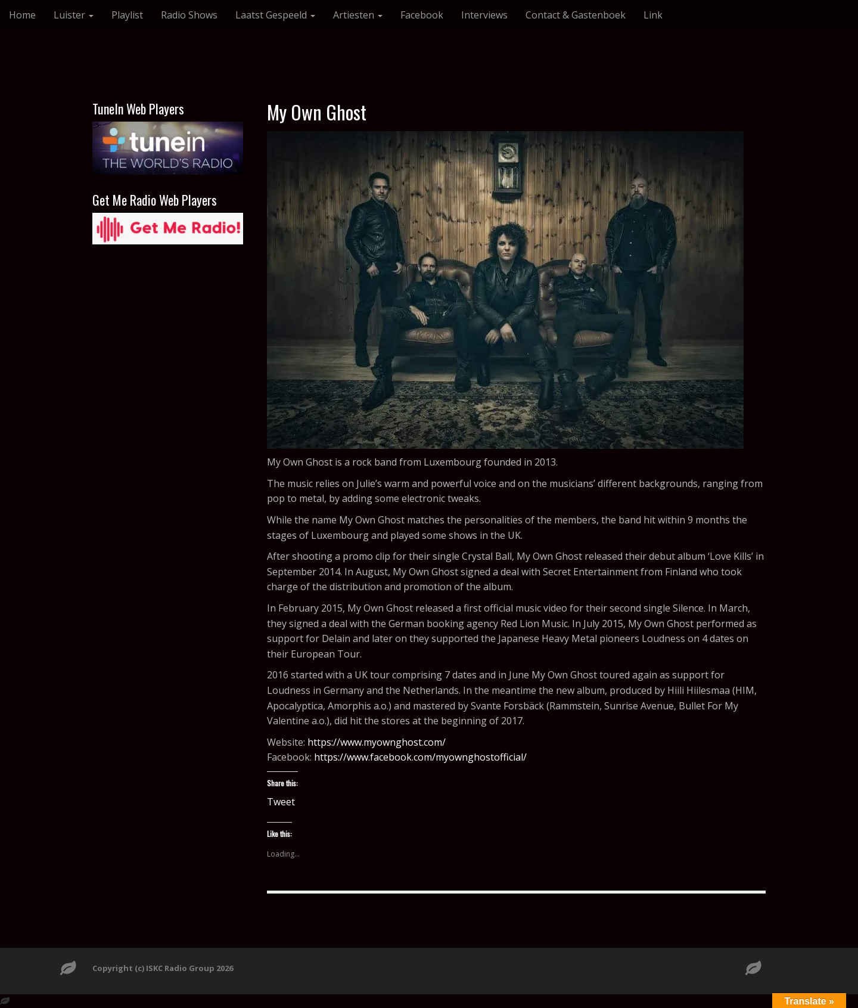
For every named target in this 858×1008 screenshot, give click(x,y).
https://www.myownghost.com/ (376, 742)
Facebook (421, 14)
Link (653, 14)
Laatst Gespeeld (275, 14)
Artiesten (358, 14)
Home (22, 14)
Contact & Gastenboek (576, 14)
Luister (74, 14)
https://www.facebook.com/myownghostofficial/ (420, 757)
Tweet (281, 800)
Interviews (484, 14)
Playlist (127, 14)
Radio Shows (189, 14)
